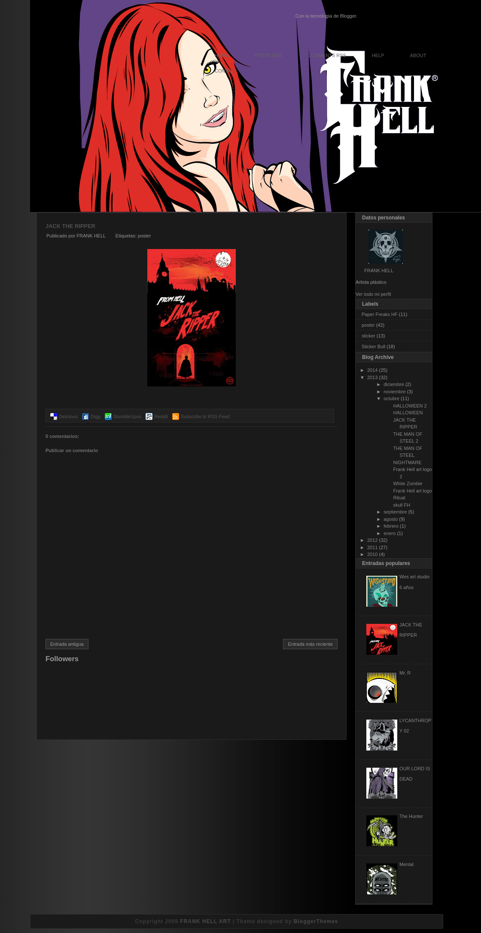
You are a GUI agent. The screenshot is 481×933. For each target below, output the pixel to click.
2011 (372, 547)
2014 (372, 370)
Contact (226, 70)
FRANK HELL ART (205, 921)
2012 (372, 540)
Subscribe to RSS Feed (205, 416)
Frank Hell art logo (412, 490)
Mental (406, 864)
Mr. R (405, 672)
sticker (368, 335)
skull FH (401, 505)
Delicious (68, 416)
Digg (95, 416)
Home (222, 55)
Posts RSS (268, 55)
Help (378, 55)
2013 (372, 377)
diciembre (394, 384)
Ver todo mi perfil (373, 294)
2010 (372, 554)
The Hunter (411, 816)
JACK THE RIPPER (70, 226)
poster (144, 235)
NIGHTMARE (407, 462)
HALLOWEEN (408, 412)
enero (390, 533)
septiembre (395, 511)
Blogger (348, 15)
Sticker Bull (373, 346)
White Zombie (407, 483)
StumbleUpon (127, 416)
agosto (391, 519)
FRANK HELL (378, 270)
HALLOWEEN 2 (409, 405)
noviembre (394, 391)
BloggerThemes (316, 921)
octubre (391, 398)
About (418, 55)
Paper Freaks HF (380, 314)
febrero (391, 526)
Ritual (399, 497)
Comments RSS (326, 55)
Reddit (160, 416)
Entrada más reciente (310, 644)
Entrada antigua (67, 644)
